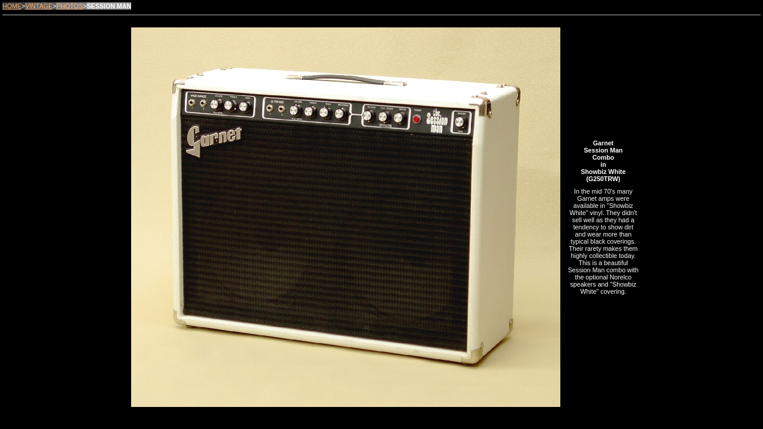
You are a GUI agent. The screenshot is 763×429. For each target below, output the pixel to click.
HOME (11, 6)
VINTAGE (38, 6)
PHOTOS (69, 6)
